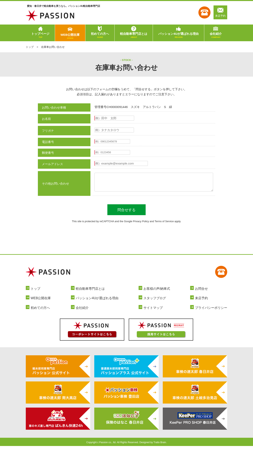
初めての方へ (100, 35)
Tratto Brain (159, 445)
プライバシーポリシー (211, 310)
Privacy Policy (141, 224)
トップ (30, 46)
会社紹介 (216, 35)
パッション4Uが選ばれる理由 (178, 35)
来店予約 (220, 12)
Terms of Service (164, 224)
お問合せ (201, 291)
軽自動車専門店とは (133, 35)
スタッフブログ (154, 301)
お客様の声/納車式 (156, 291)
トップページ (40, 35)
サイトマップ (153, 310)
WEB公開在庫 (70, 36)
